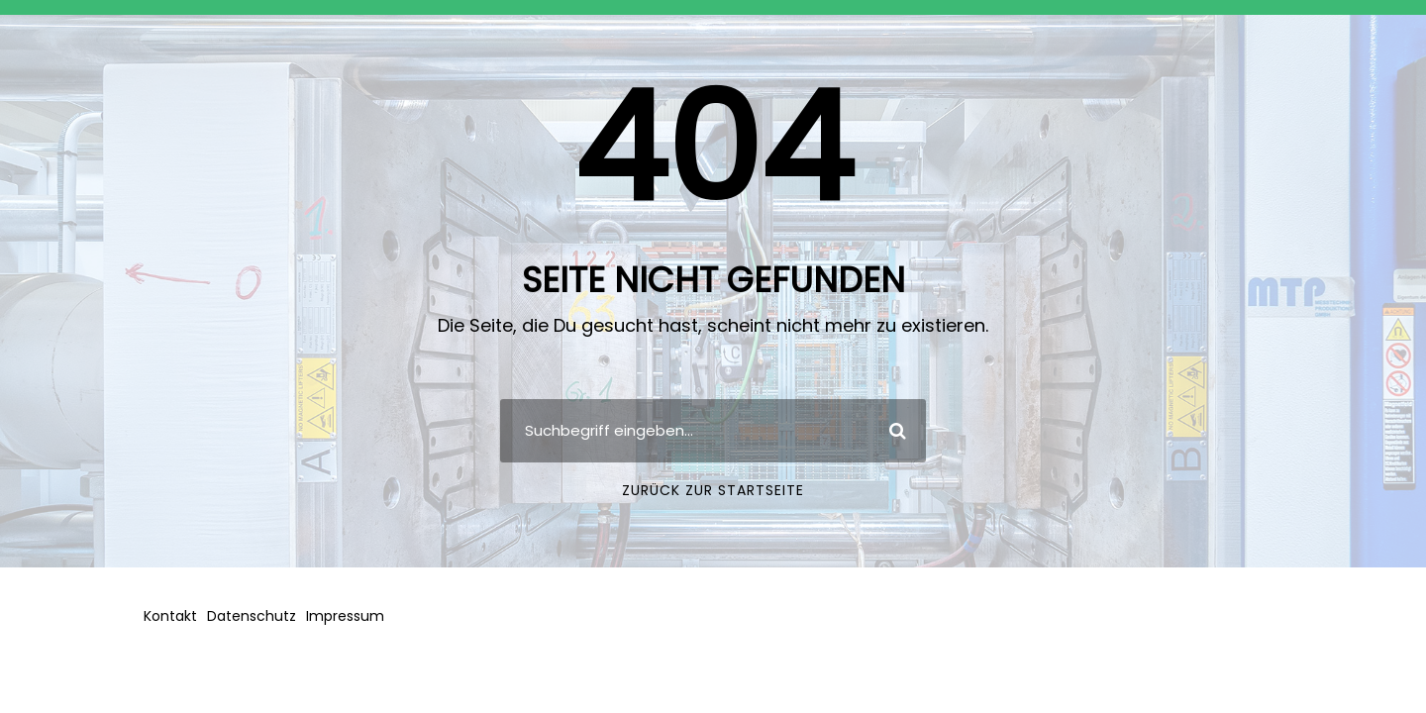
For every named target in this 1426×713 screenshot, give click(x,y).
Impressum (345, 616)
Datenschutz (251, 616)
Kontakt (170, 616)
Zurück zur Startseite (713, 490)
